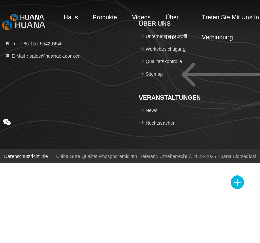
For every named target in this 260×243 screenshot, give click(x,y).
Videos (141, 17)
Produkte (105, 17)
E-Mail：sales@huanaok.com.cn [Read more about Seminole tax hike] (42, 56)
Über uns (172, 20)
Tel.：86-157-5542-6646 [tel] (34, 43)
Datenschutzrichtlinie (26, 156)
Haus (71, 17)
